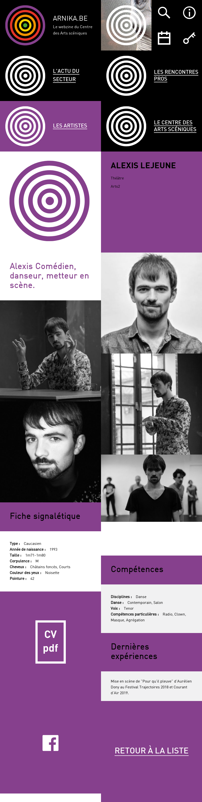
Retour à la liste (152, 751)
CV (50, 641)
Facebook (50, 743)
